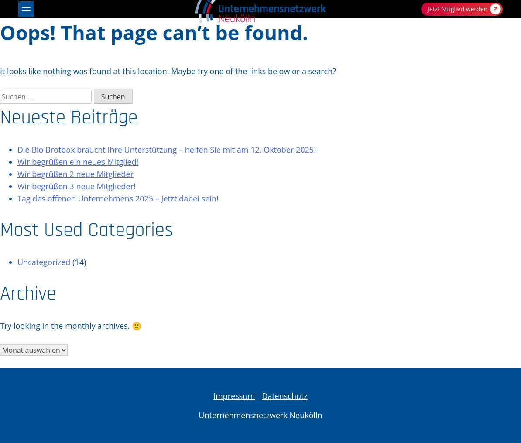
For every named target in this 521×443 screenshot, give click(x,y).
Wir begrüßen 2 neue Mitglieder (75, 174)
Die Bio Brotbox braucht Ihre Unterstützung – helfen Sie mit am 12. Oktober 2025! (166, 149)
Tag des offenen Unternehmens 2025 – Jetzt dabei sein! (118, 198)
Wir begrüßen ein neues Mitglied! (77, 162)
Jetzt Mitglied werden (464, 8)
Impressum (234, 396)
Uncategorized (43, 262)
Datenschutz (285, 396)
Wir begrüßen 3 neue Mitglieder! (76, 186)
